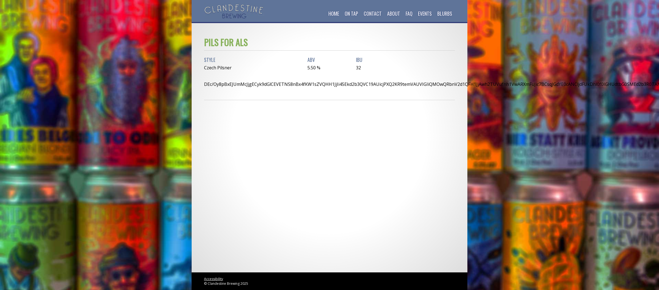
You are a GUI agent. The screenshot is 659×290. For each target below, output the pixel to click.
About (393, 13)
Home (333, 13)
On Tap (351, 13)
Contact (373, 13)
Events (425, 13)
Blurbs (444, 13)
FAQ (409, 13)
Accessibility (213, 279)
